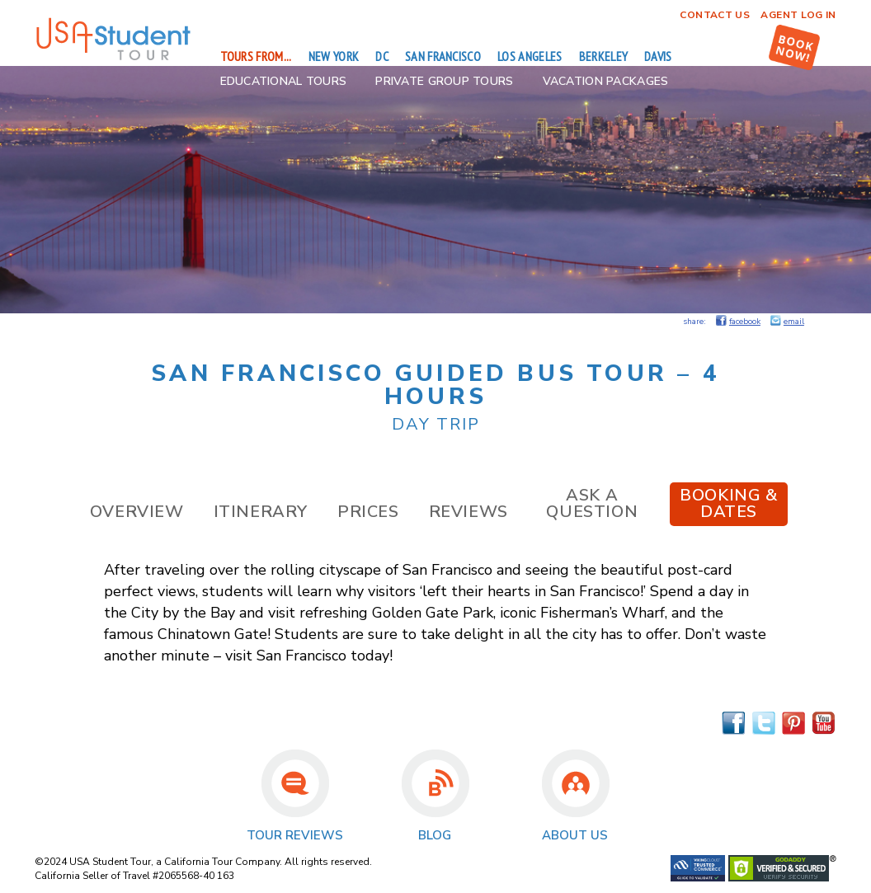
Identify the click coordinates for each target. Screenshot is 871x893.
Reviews (468, 512)
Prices (368, 512)
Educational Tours (283, 81)
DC (381, 56)
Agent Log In (798, 14)
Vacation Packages (606, 81)
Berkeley (604, 56)
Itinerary (261, 512)
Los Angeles (530, 56)
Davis (658, 56)
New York (334, 56)
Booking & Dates (728, 503)
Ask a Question (592, 503)
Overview (137, 512)
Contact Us (715, 14)
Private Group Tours (444, 81)
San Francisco (443, 56)
